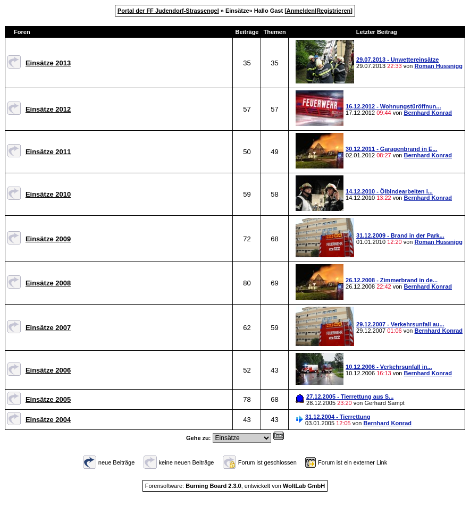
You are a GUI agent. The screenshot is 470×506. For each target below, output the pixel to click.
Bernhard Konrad (428, 112)
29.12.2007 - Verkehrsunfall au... (400, 324)
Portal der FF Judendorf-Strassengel (168, 10)
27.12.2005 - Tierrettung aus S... (349, 396)
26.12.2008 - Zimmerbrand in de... (392, 280)
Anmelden (301, 10)
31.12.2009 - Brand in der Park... (400, 235)
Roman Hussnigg (439, 66)
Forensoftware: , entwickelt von (235, 486)
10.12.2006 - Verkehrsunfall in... (389, 367)
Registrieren (333, 10)
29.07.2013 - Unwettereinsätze (397, 59)
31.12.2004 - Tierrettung (338, 417)
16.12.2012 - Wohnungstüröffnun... (393, 106)
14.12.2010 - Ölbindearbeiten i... (389, 191)
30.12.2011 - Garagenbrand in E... (391, 149)
